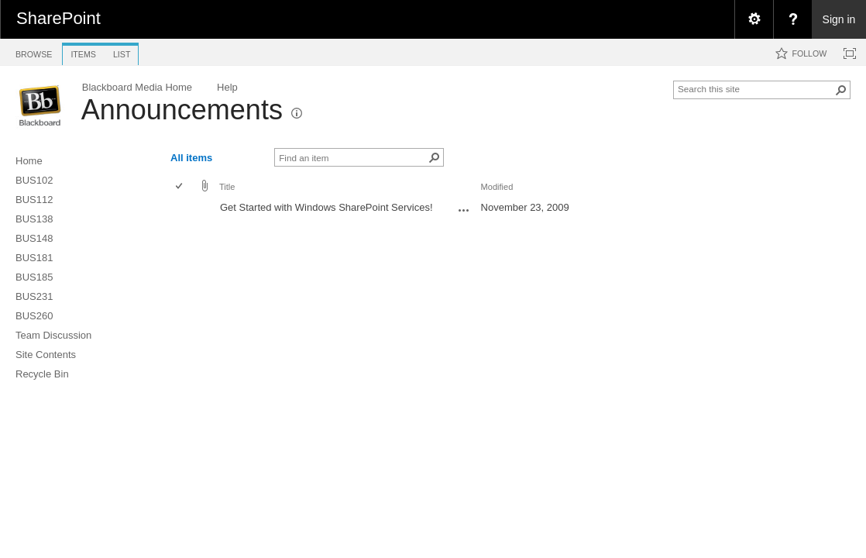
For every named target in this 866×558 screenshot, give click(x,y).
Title (227, 186)
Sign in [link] (839, 19)
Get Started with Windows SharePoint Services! (326, 207)
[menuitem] (753, 19)
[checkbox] (180, 187)
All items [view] (191, 158)
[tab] (33, 51)
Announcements (182, 110)
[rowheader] (182, 209)
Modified (497, 186)
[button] (841, 89)
